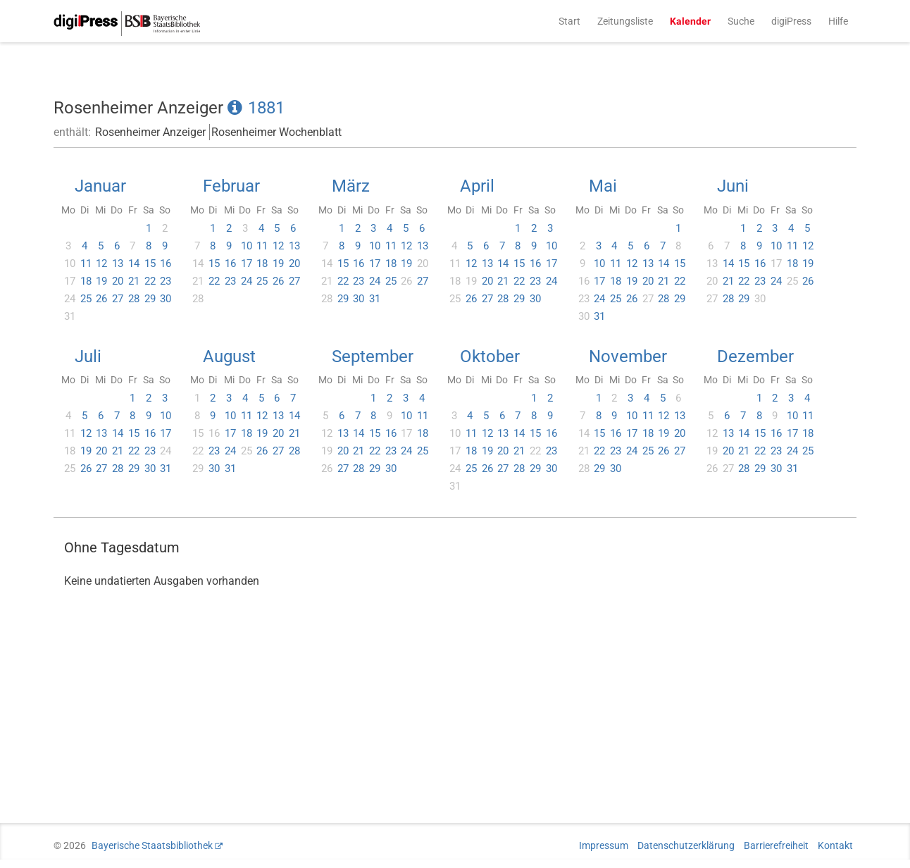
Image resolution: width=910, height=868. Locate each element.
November (628, 356)
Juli (88, 356)
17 (246, 263)
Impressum (603, 845)
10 (246, 246)
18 (86, 281)
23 (165, 281)
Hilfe (838, 21)
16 (165, 263)
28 (133, 298)
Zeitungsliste (625, 21)
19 (101, 281)
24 (246, 281)
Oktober (490, 356)
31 (374, 298)
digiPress (791, 21)
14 (133, 263)
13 (117, 263)
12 (101, 263)
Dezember (755, 356)
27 (117, 298)
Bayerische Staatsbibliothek (152, 845)
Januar (100, 186)
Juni (733, 186)
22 (150, 281)
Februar (231, 186)
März (351, 186)
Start (569, 21)
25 (86, 298)
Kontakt (835, 845)
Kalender (690, 21)
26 (101, 298)
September (372, 356)
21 (133, 281)
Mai (603, 186)
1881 (266, 108)
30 (165, 298)
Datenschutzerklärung (686, 845)
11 (86, 263)
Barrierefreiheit (776, 845)
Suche (741, 21)
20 (117, 281)
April (477, 186)
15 (150, 263)
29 (150, 298)
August (229, 356)
